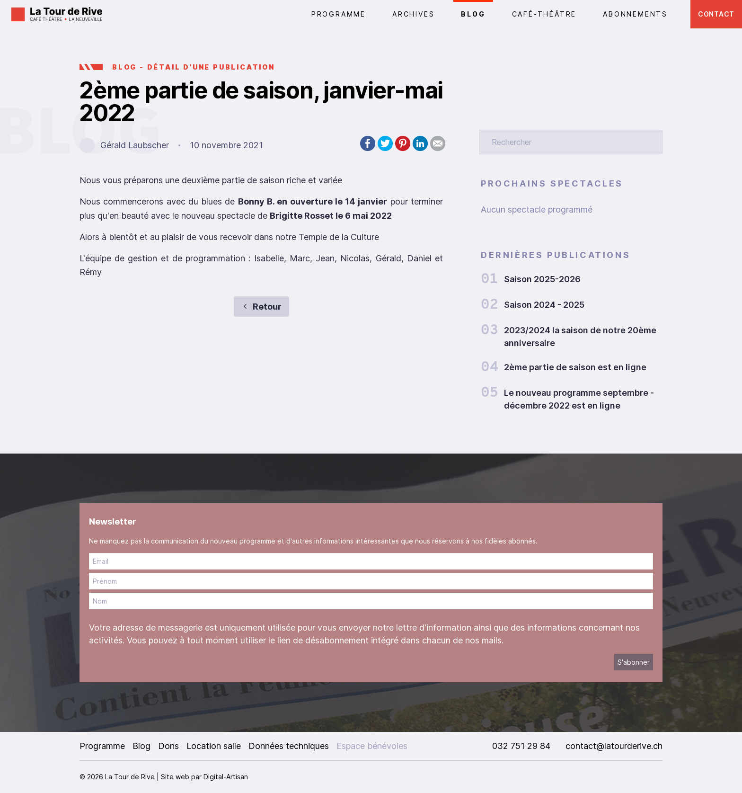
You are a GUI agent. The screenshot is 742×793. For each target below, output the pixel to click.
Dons (168, 746)
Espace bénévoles (371, 746)
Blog (473, 14)
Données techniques (288, 746)
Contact (716, 14)
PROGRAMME (338, 14)
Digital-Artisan (225, 777)
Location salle (213, 746)
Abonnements (635, 14)
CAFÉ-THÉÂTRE (544, 14)
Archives (413, 14)
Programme (102, 746)
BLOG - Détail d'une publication (193, 67)
